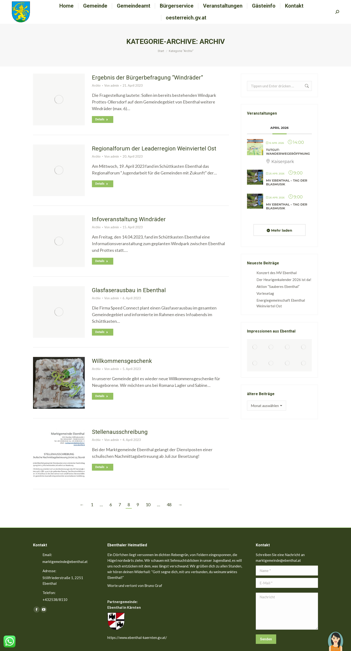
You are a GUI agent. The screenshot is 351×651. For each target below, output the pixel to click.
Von (111, 85)
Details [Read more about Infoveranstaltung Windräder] (101, 261)
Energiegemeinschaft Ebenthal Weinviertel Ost (280, 303)
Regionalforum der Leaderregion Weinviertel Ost (154, 148)
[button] (335, 638)
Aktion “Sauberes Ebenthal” (277, 286)
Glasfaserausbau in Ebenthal (129, 290)
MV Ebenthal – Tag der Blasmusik (286, 182)
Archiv (96, 85)
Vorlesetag (265, 293)
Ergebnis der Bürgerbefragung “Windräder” (147, 77)
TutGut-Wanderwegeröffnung (288, 151)
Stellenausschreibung (120, 432)
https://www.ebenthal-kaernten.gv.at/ (137, 637)
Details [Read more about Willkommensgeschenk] (101, 396)
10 (148, 504)
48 (169, 504)
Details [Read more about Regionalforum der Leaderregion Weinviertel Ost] (101, 183)
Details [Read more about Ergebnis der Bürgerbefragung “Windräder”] (101, 119)
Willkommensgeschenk (122, 361)
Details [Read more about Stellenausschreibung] (101, 467)
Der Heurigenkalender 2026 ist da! (283, 279)
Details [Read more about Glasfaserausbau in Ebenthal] (101, 332)
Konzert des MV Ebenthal (276, 273)
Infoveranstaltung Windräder (129, 219)
